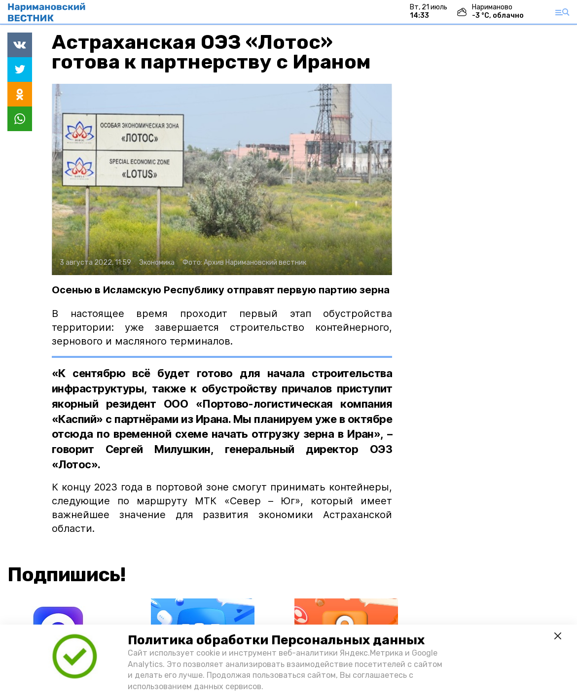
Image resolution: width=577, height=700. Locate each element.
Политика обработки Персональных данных (276, 640)
